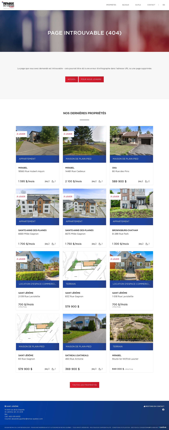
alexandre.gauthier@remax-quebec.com (27, 419)
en (164, 5)
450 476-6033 (14, 416)
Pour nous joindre (91, 79)
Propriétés (111, 5)
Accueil (72, 79)
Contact (151, 5)
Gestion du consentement (140, 427)
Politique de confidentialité (100, 427)
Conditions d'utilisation (121, 427)
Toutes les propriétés (84, 385)
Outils (138, 5)
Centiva (162, 427)
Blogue (125, 5)
